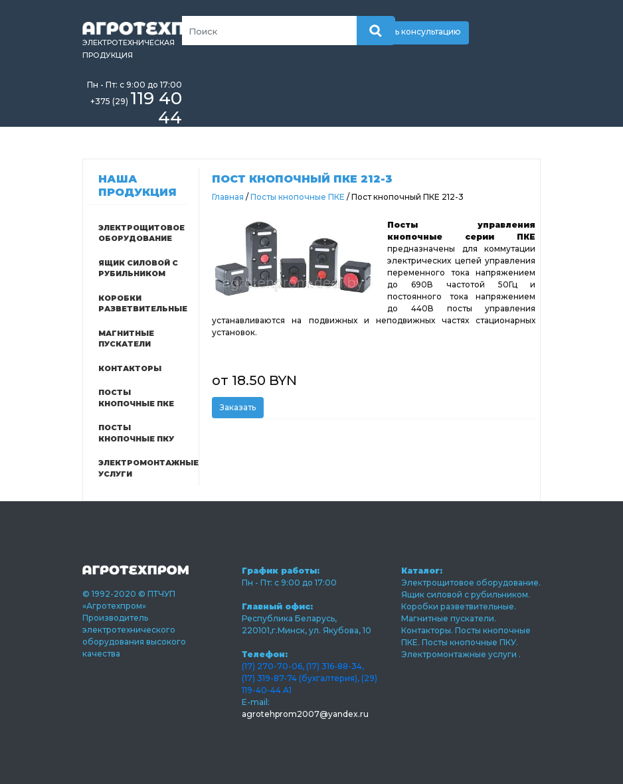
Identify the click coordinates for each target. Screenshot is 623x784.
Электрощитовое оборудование (141, 233)
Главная (228, 197)
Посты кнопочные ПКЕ (136, 398)
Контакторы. (428, 630)
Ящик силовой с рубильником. (465, 594)
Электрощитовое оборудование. (471, 583)
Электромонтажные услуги (142, 468)
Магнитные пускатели (126, 339)
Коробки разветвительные (142, 303)
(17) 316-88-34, (335, 666)
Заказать (238, 407)
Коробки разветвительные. (458, 606)
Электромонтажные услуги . (461, 654)
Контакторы (129, 368)
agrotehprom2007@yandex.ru (305, 714)
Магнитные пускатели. (448, 618)
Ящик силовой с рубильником (138, 268)
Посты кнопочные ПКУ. (470, 642)
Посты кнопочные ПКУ (136, 433)
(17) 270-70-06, (273, 666)
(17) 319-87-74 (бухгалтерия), (300, 678)
